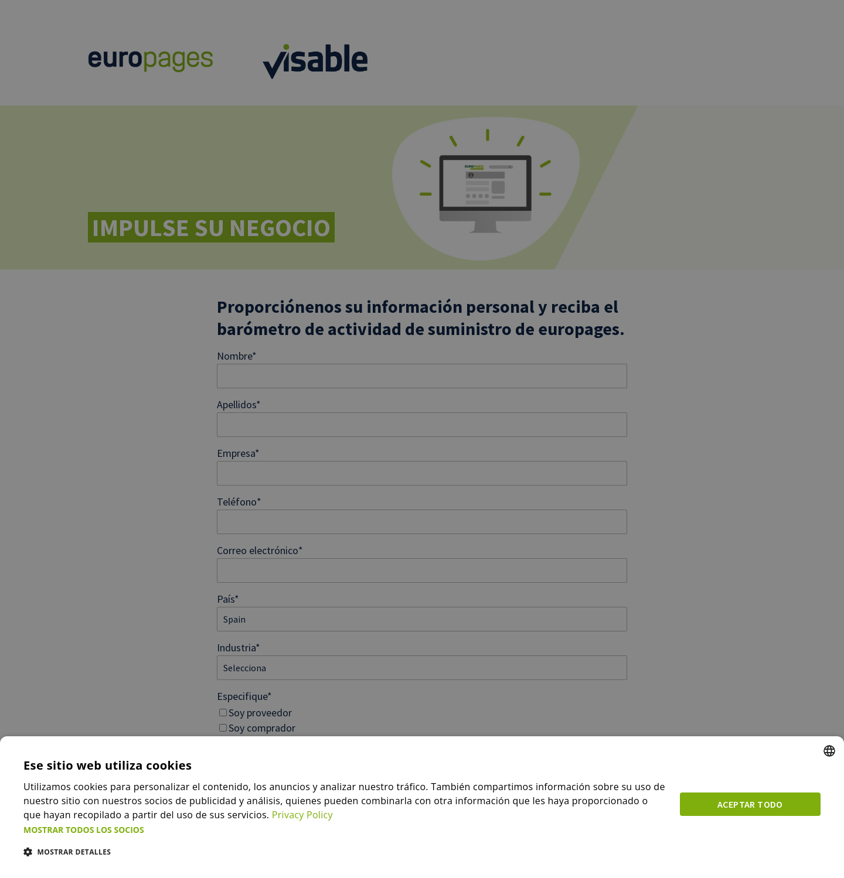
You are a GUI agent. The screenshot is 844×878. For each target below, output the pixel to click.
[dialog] (422, 807)
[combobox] (829, 751)
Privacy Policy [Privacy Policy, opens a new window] (302, 815)
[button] (344, 830)
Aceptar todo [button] (750, 805)
